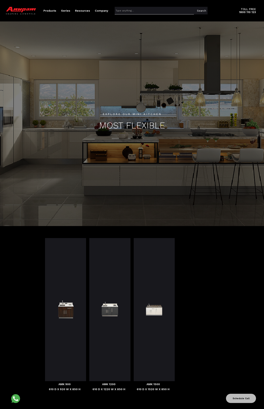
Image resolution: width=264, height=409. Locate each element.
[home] (21, 11)
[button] (49, 10)
